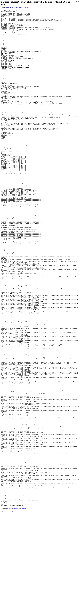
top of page (9, 607)
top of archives (18, 7)
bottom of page (10, 7)
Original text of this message (7, 609)
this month (25, 7)
